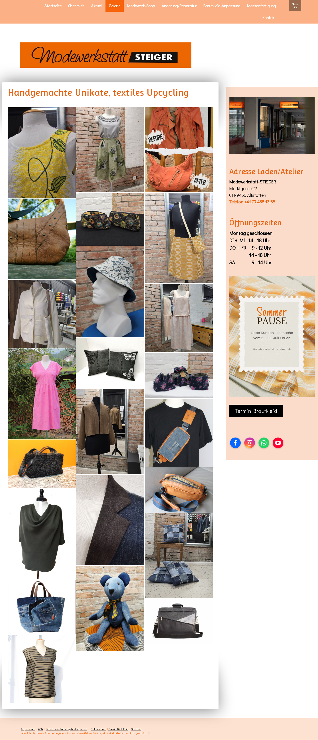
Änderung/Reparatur (179, 5)
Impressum (28, 729)
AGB (40, 729)
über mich (76, 5)
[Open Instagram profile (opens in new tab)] (249, 443)
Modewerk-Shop (141, 5)
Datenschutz (98, 729)
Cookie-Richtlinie (118, 729)
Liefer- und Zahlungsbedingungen (66, 729)
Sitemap (136, 729)
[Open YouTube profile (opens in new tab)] (278, 443)
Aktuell (96, 5)
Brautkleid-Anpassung (221, 5)
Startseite (53, 5)
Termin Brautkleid (256, 410)
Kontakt (269, 17)
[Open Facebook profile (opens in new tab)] (235, 443)
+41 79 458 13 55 (259, 202)
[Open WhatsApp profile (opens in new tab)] (263, 443)
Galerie (114, 5)
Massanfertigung (261, 5)
